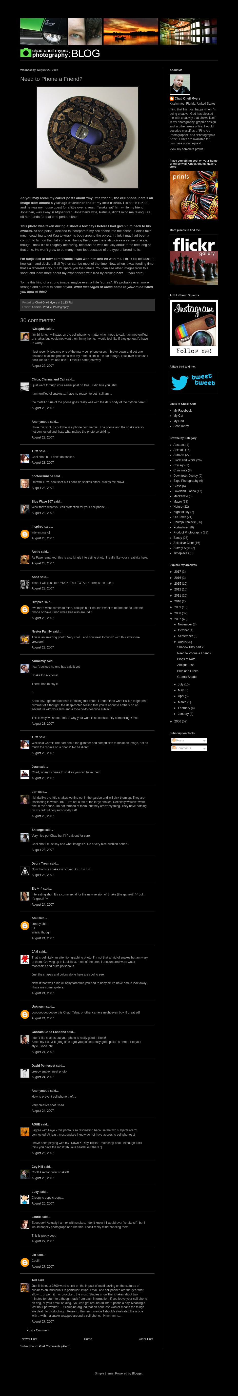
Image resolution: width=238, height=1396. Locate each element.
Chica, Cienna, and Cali (48, 379)
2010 (178, 601)
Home (88, 1339)
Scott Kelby (181, 426)
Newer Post (29, 1339)
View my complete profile (186, 149)
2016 (178, 578)
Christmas (180, 470)
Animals (36, 307)
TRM (35, 451)
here (120, 273)
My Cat (178, 415)
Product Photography (56, 307)
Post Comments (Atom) (54, 1346)
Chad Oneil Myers (187, 98)
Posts (178, 740)
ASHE (36, 1124)
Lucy (35, 1192)
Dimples (38, 602)
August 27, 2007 (43, 1241)
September (186, 636)
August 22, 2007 (43, 366)
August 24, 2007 (43, 904)
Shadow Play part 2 (190, 647)
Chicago (179, 465)
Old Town (179, 517)
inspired (38, 526)
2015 (178, 583)
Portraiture (180, 527)
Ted (34, 1280)
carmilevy (39, 661)
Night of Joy (181, 512)
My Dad (178, 421)
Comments (181, 748)
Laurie (36, 1217)
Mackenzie (180, 496)
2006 (178, 721)
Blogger (137, 1373)
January (184, 714)
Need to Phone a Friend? (194, 653)
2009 (178, 607)
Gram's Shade (186, 677)
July (181, 684)
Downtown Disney (185, 475)
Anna (35, 577)
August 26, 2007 (43, 1178)
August (183, 642)
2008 (178, 613)
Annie (36, 551)
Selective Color (183, 543)
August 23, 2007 (43, 408)
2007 (178, 619)
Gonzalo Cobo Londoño (49, 1032)
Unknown (38, 1006)
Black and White (184, 460)
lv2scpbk (38, 329)
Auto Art (178, 455)
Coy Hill (37, 1167)
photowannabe (42, 476)
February (184, 708)
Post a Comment (38, 1330)
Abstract (179, 445)
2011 (178, 595)
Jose (35, 767)
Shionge (38, 830)
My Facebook (182, 410)
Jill (34, 1255)
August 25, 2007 (43, 1153)
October (184, 630)
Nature (178, 506)
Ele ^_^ (37, 888)
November (185, 624)
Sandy (177, 538)
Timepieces (181, 553)
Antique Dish (185, 665)
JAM (35, 951)
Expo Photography (186, 481)
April (181, 696)
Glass (177, 486)
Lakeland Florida (184, 491)
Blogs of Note (186, 659)
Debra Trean (40, 863)
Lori (34, 792)
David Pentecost (43, 1065)
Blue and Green (188, 671)
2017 (178, 571)
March (182, 702)
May (181, 690)
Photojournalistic (184, 522)
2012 (178, 589)
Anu (34, 918)
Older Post (146, 1339)
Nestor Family (42, 631)
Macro (177, 501)
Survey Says (181, 548)
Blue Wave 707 (42, 501)
